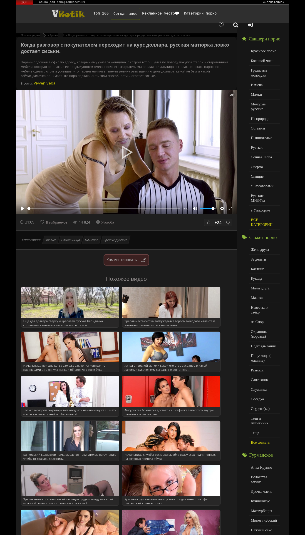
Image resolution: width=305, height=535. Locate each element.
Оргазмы (257, 111)
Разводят (257, 333)
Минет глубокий (263, 468)
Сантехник (259, 342)
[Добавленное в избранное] (241, 13)
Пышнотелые (260, 121)
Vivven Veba (44, 75)
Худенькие (258, 496)
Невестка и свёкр (263, 278)
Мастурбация (260, 459)
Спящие (257, 157)
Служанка (258, 352)
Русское (256, 130)
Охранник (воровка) (258, 299)
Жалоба (107, 214)
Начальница (71, 232)
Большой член (261, 52)
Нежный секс (260, 477)
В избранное (57, 214)
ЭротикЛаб (28, 525)
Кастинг (257, 242)
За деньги (258, 232)
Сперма (256, 148)
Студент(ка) (259, 370)
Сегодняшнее (116, 13)
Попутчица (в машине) (261, 322)
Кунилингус (259, 450)
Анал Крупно (260, 422)
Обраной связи (156, 528)
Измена (256, 75)
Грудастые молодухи (258, 63)
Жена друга (259, 223)
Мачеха (256, 269)
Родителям (205, 525)
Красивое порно (262, 43)
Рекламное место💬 (150, 13)
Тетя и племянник (264, 379)
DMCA (103, 525)
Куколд (256, 251)
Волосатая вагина (263, 431)
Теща (254, 389)
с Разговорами (261, 167)
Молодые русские (264, 93)
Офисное (91, 232)
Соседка (257, 361)
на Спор (257, 288)
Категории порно (190, 13)
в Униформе (259, 185)
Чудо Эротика (53, 14)
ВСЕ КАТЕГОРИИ (261, 197)
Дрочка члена (260, 441)
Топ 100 (91, 13)
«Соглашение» (273, 2)
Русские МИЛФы (263, 176)
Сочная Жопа (260, 139)
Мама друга (259, 260)
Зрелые (51, 232)
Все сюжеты (260, 398)
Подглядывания (262, 310)
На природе (259, 102)
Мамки (256, 84)
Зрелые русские (115, 232)
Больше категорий (264, 505)
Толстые (257, 486)
